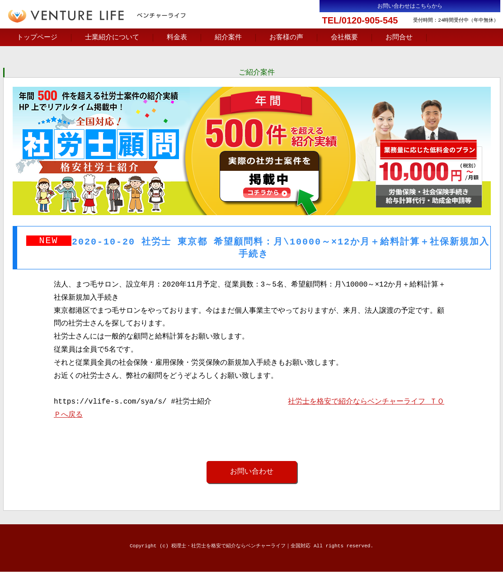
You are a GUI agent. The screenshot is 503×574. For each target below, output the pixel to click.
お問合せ (399, 37)
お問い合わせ (251, 474)
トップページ (37, 37)
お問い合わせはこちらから (409, 6)
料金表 (177, 37)
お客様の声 (286, 37)
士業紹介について (112, 37)
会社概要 (344, 37)
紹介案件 (228, 37)
